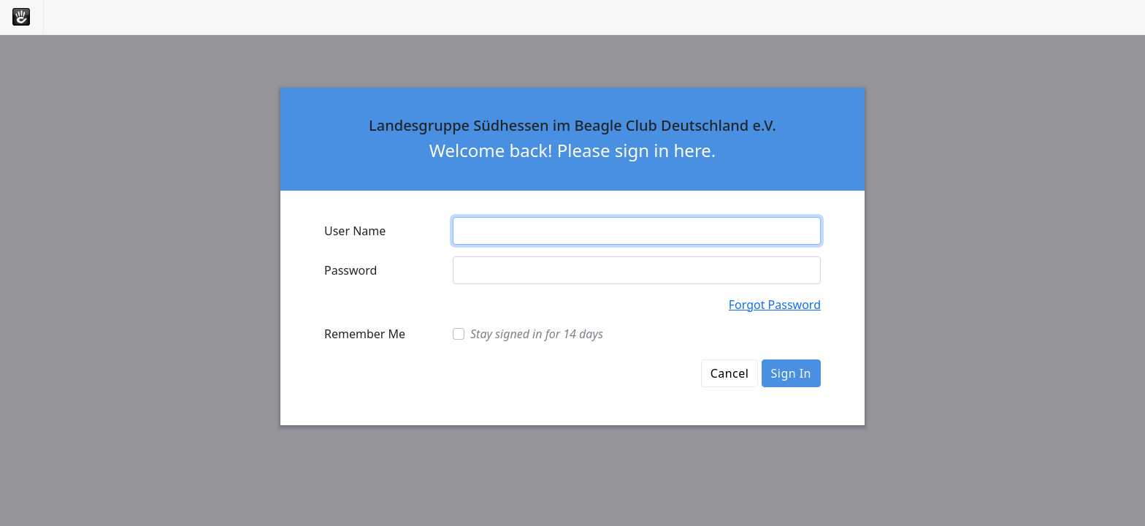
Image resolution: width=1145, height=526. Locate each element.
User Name (355, 231)
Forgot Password (775, 305)
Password (350, 270)
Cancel (730, 373)
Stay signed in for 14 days (536, 334)
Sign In (791, 373)
